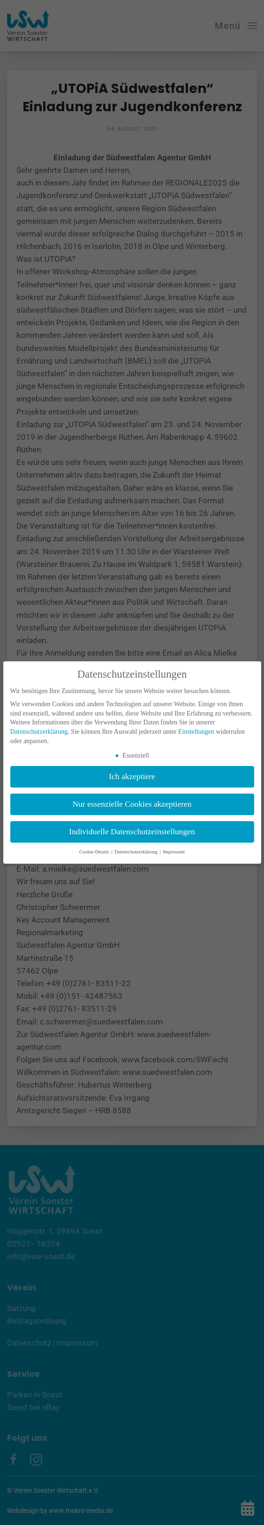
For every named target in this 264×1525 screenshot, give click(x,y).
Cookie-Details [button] (94, 851)
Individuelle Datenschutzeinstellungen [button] (132, 831)
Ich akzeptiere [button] (132, 776)
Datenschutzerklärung (39, 731)
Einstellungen (196, 731)
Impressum (174, 851)
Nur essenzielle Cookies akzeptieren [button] (131, 804)
